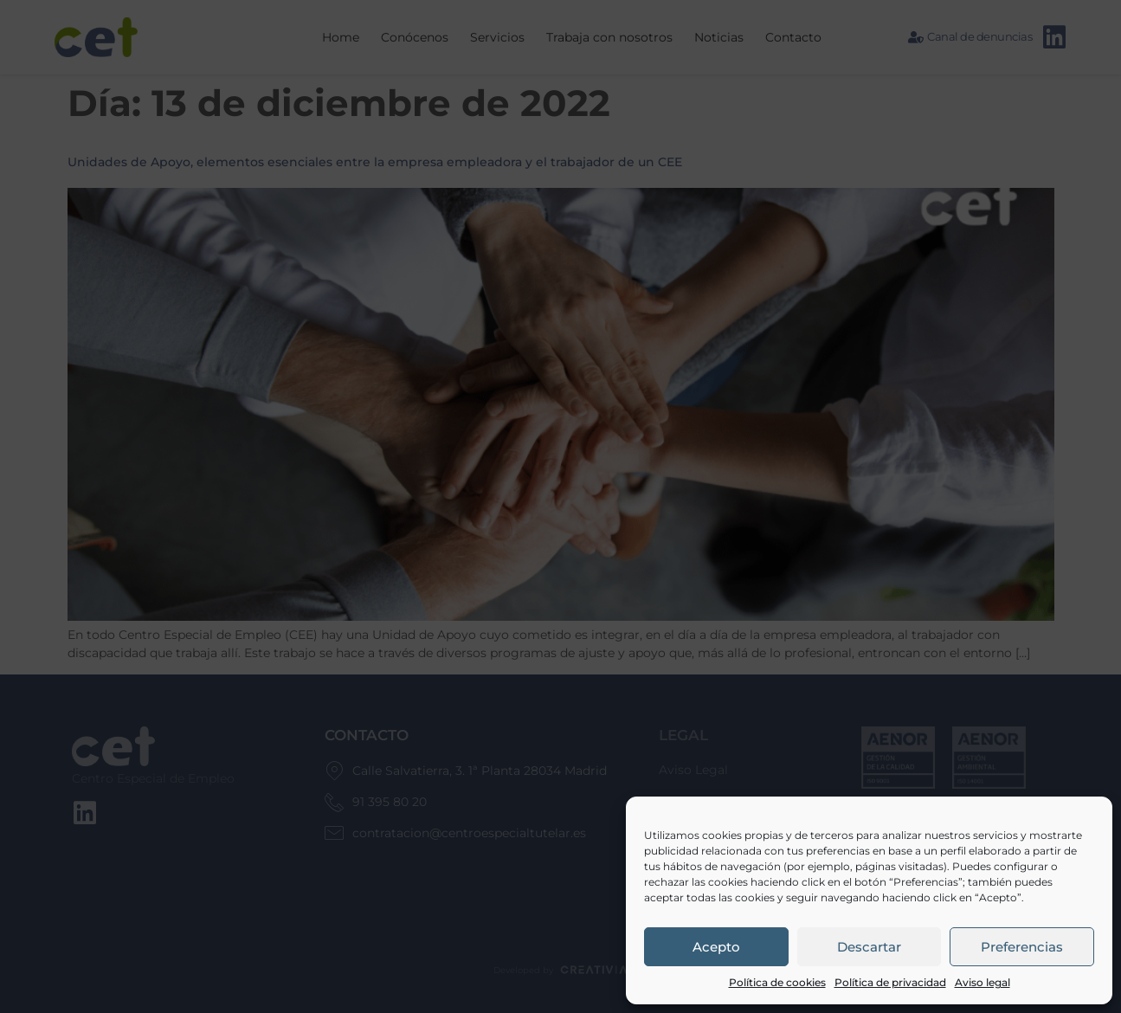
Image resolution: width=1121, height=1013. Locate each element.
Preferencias (1022, 947)
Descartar (869, 947)
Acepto (716, 947)
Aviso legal (982, 982)
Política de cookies (777, 982)
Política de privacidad (890, 982)
